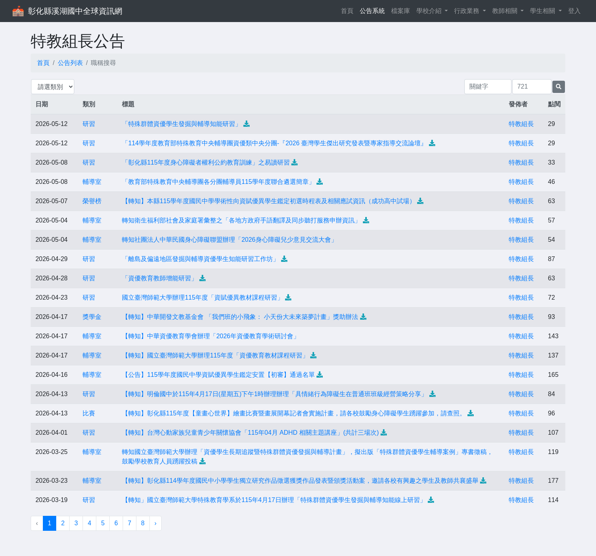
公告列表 (70, 62)
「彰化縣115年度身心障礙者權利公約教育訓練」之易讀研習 (206, 162)
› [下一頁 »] (155, 523)
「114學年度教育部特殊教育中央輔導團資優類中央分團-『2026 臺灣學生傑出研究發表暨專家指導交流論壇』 (274, 143)
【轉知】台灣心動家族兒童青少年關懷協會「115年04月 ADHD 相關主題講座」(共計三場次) (250, 432)
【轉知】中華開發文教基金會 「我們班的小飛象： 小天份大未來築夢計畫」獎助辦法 (240, 316)
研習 (89, 123)
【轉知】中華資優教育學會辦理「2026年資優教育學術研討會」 (211, 336)
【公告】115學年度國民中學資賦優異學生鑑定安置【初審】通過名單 (218, 374)
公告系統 (372, 10)
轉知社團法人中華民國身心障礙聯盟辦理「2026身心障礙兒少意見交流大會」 (229, 239)
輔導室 (92, 181)
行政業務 (467, 10)
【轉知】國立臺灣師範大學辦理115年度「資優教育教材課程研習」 (215, 355)
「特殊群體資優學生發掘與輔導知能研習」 (181, 123)
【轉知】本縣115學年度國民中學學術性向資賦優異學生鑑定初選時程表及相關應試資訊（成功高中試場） (269, 201)
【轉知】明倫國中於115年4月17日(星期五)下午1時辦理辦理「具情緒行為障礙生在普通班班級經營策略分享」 (274, 394)
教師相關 (505, 10)
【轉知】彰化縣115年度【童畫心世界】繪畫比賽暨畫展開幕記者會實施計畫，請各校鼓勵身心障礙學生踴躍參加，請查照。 (294, 413)
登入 (574, 10)
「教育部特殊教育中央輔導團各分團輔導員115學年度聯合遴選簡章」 (218, 181)
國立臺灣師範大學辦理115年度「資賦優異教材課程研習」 (202, 297)
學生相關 (543, 10)
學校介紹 (429, 10)
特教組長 (521, 123)
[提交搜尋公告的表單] (558, 87)
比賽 (89, 413)
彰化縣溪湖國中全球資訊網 (75, 11)
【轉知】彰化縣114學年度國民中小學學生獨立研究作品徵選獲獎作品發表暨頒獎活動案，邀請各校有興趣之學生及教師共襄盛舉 (300, 480)
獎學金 (92, 316)
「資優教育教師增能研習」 (159, 278)
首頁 (349, 10)
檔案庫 (400, 10)
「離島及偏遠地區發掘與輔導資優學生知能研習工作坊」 (200, 259)
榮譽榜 (92, 201)
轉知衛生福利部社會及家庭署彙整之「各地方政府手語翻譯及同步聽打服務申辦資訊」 (241, 220)
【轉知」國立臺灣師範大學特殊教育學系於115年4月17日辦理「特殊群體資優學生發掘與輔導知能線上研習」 (274, 500)
